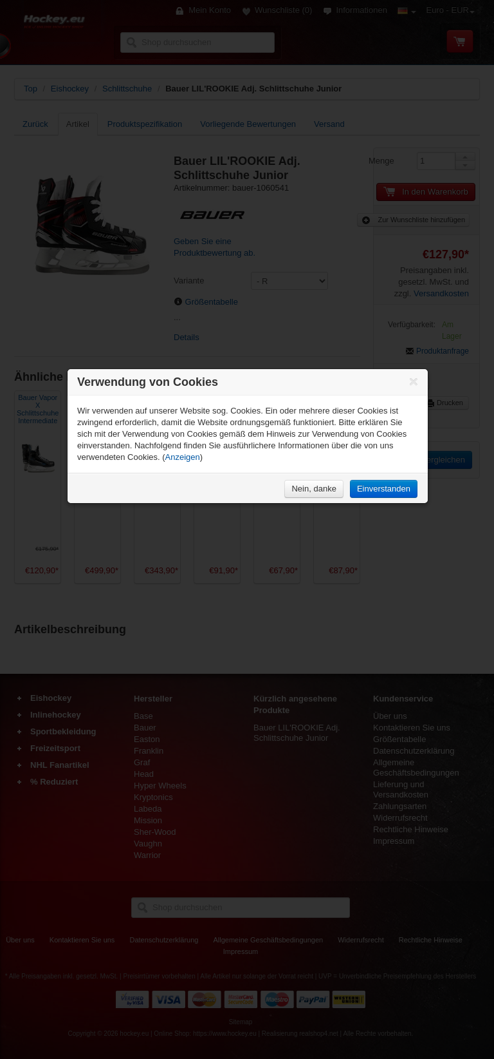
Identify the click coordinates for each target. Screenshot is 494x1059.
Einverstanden (383, 488)
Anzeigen (182, 457)
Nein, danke (313, 488)
